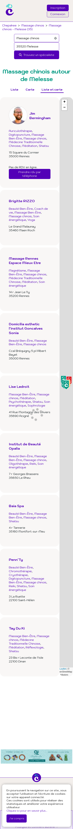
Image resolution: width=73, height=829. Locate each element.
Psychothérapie (20, 401)
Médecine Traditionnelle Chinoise (24, 641)
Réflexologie (34, 647)
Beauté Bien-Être (21, 208)
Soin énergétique (24, 218)
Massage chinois (32, 25)
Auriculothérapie (20, 131)
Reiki (33, 463)
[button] (66, 384)
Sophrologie (36, 405)
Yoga (31, 220)
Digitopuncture (19, 134)
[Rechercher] (36, 55)
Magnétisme (17, 270)
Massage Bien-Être (27, 212)
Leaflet (61, 669)
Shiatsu (44, 146)
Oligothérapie (18, 463)
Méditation (29, 146)
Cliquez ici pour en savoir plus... (26, 810)
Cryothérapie (18, 575)
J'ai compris (16, 818)
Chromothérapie (20, 571)
